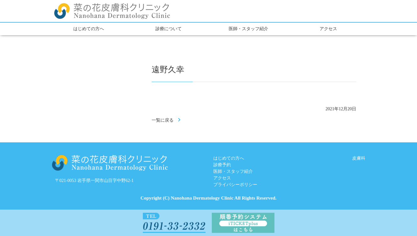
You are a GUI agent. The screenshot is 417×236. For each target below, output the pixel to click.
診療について (168, 28)
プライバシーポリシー (235, 184)
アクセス (328, 28)
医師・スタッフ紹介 (248, 28)
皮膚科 (358, 158)
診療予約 (222, 164)
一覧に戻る (163, 120)
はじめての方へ (88, 28)
